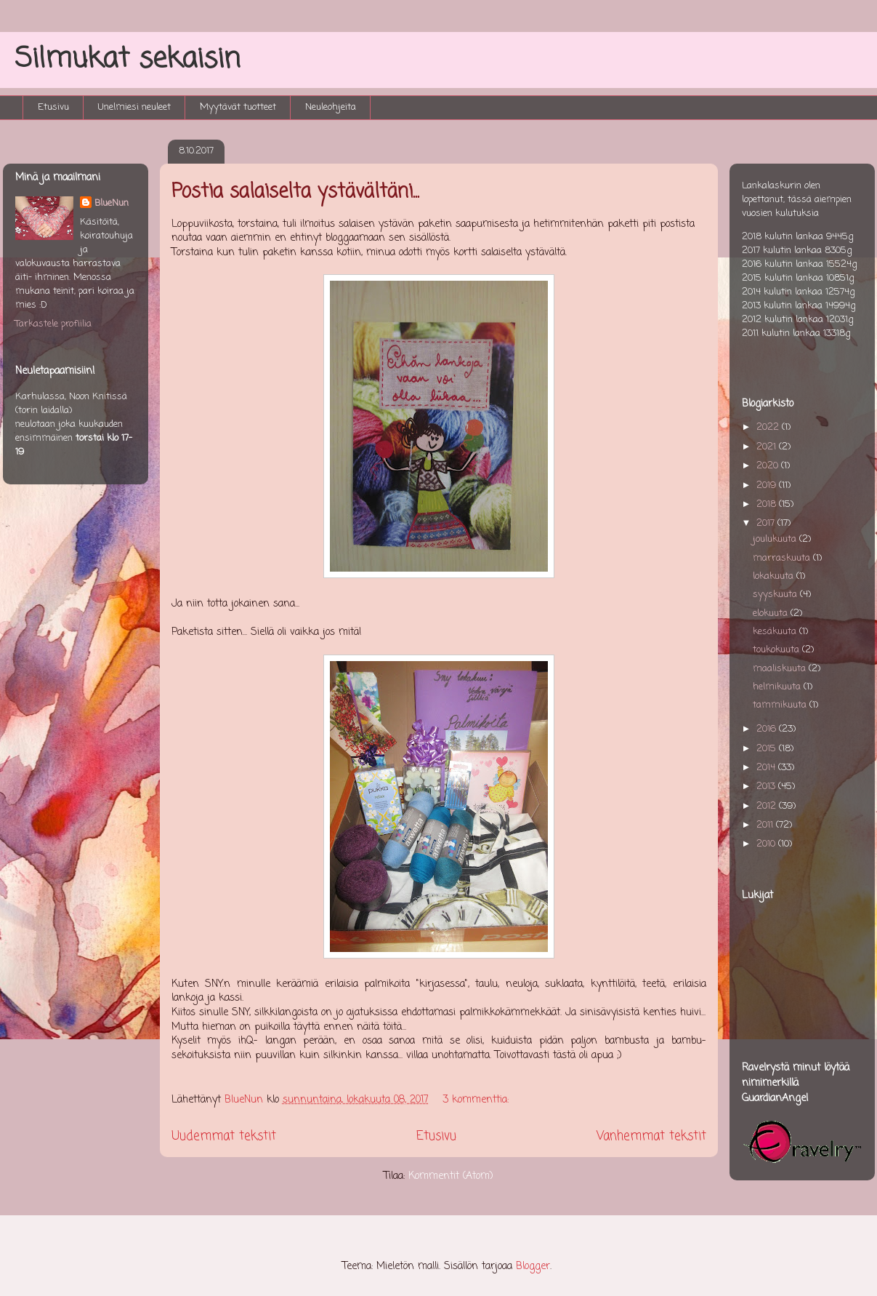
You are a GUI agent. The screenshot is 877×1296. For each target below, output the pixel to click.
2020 (768, 466)
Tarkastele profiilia (53, 324)
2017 (766, 523)
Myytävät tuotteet (238, 107)
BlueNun (111, 203)
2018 (767, 504)
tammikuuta (781, 705)
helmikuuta (778, 687)
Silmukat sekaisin (127, 59)
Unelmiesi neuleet (134, 107)
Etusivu (53, 107)
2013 (767, 786)
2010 (767, 844)
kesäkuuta (776, 632)
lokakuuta (774, 576)
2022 (769, 427)
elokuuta (772, 613)
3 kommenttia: (477, 1100)
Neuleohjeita (330, 107)
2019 (767, 485)
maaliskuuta (781, 669)
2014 (767, 768)
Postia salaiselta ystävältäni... (295, 192)
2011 (766, 825)
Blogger (533, 1266)
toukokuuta (777, 650)
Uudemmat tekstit (223, 1136)
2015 (767, 749)
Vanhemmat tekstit (651, 1136)
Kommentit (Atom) (450, 1176)
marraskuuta (783, 558)
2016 (767, 729)
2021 (767, 447)
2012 (767, 806)
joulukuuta (776, 539)
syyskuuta (776, 594)
